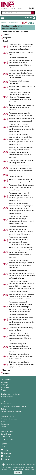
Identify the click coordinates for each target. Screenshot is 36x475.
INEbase (3, 22)
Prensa (3, 390)
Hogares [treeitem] (6, 373)
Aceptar (18, 472)
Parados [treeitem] (6, 41)
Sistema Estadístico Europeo (11, 412)
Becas (3, 421)
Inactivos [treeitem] (6, 370)
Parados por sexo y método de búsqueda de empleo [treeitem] (19, 175)
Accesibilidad (5, 387)
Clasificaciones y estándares (10, 394)
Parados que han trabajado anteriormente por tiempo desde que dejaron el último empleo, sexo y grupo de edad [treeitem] (21, 264)
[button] (30, 18)
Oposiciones (5, 424)
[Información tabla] (7, 46)
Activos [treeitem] (6, 34)
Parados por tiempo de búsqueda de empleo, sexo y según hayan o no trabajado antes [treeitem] (21, 187)
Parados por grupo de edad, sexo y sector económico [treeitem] (21, 329)
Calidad (3, 409)
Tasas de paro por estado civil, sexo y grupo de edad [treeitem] (22, 88)
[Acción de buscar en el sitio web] (33, 12)
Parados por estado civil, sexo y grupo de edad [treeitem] (20, 82)
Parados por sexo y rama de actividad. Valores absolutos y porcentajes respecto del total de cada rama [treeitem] (20, 347)
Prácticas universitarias (9, 419)
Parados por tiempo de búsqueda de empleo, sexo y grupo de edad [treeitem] (21, 181)
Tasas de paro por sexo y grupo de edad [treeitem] (21, 53)
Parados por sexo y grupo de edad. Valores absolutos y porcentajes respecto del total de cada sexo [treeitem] (21, 46)
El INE (3, 401)
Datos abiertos (6, 434)
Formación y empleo (8, 416)
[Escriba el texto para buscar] (16, 12)
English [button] (31, 8)
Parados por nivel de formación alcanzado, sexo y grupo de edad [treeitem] (20, 114)
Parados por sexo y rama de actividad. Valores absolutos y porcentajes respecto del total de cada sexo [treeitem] (20, 336)
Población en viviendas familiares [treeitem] (15, 31)
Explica (3, 427)
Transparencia (6, 404)
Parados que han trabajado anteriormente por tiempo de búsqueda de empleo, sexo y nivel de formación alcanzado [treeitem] (21, 219)
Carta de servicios (7, 439)
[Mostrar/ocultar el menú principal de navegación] (3, 18)
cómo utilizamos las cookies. (24, 469)
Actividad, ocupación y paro (15, 22)
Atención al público (7, 431)
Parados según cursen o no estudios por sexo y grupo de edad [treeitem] (21, 161)
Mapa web (4, 382)
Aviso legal (4, 385)
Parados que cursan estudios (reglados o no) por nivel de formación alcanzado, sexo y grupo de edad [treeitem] (22, 168)
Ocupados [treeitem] (7, 38)
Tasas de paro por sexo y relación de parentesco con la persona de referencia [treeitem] (21, 107)
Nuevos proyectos (7, 396)
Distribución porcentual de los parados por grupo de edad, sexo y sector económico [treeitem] (21, 356)
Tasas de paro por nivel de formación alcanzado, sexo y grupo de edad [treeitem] (21, 120)
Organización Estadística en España (13, 406)
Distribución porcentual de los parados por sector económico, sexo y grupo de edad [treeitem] (21, 364)
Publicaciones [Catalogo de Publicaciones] (5, 436)
